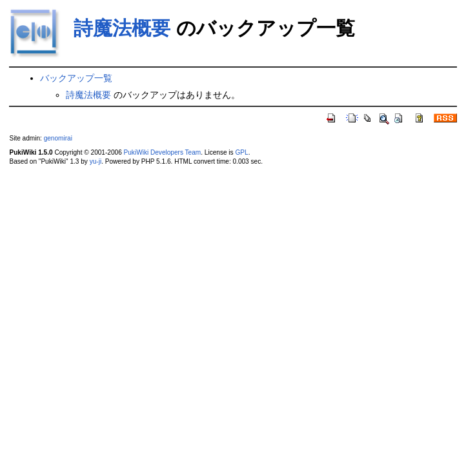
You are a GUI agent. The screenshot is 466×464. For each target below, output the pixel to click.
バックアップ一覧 (76, 78)
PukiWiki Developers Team (162, 152)
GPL (241, 152)
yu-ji (95, 161)
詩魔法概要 (122, 28)
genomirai (58, 138)
